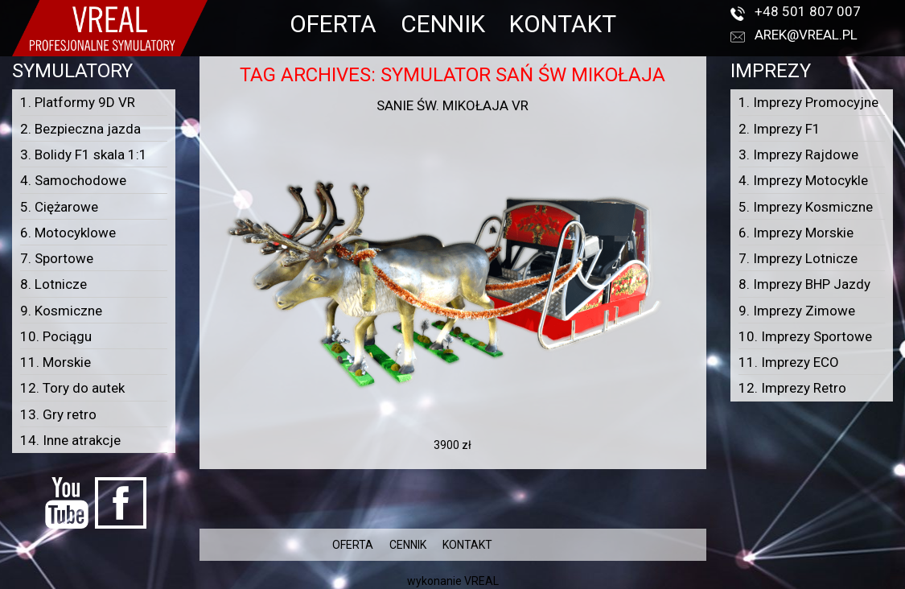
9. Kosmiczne (61, 311)
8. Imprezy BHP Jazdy (804, 284)
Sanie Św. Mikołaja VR (452, 105)
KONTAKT (562, 24)
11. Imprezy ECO (788, 362)
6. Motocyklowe (68, 232)
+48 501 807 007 (808, 11)
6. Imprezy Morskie (796, 232)
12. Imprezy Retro (792, 388)
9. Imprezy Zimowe (796, 311)
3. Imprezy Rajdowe (798, 154)
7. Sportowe (56, 258)
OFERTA (333, 24)
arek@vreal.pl (806, 35)
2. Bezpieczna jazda (80, 129)
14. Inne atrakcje (70, 440)
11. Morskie (55, 362)
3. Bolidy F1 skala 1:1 (83, 154)
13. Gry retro (58, 414)
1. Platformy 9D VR (77, 102)
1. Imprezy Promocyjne (808, 102)
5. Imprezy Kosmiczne (805, 207)
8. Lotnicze (53, 284)
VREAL (481, 581)
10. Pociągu (56, 336)
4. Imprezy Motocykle (803, 180)
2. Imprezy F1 (779, 129)
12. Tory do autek (72, 388)
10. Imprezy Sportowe (805, 336)
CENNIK (443, 24)
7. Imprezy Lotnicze (798, 258)
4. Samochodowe (73, 180)
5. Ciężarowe (59, 207)
